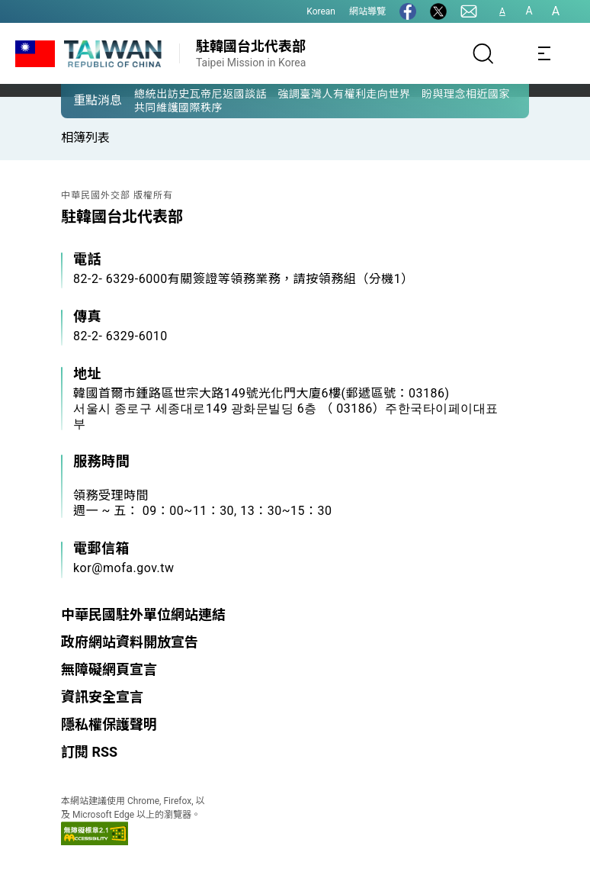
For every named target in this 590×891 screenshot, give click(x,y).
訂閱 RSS (89, 752)
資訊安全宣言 (102, 697)
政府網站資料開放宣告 (129, 642)
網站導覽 (367, 11)
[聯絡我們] (468, 11)
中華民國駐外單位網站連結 (143, 614)
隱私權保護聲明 (109, 724)
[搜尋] (483, 53)
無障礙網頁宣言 (109, 669)
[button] (84, 100)
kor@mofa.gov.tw (124, 568)
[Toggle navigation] (544, 53)
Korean (320, 11)
